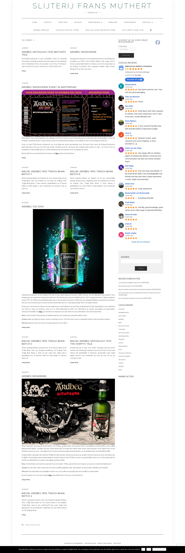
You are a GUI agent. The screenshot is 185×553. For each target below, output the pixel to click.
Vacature (122, 360)
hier (57, 153)
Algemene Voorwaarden (73, 543)
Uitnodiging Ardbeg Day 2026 (129, 283)
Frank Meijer (130, 202)
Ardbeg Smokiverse (83, 52)
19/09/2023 (25, 337)
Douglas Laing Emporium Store (100, 30)
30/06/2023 (25, 372)
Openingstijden (90, 543)
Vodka (120, 363)
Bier (119, 322)
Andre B (128, 224)
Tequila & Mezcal (124, 353)
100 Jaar (78, 22)
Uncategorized (124, 356)
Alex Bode (129, 106)
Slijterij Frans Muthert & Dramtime (138, 66)
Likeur (120, 343)
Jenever (121, 339)
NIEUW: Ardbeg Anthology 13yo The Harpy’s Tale (90, 342)
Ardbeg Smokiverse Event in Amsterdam (49, 87)
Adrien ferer (129, 184)
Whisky (76, 73)
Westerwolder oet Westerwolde (137, 193)
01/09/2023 (73, 337)
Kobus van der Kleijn (133, 148)
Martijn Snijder (131, 233)
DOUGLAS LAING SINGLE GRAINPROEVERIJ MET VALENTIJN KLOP (139, 293)
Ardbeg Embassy (41, 30)
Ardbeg (24, 71)
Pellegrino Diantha (125, 286)
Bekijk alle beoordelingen (141, 242)
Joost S (128, 133)
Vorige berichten (32, 525)
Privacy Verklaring (105, 543)
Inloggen (117, 543)
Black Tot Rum (123, 326)
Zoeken (141, 268)
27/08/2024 (73, 167)
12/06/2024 (25, 202)
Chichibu (121, 329)
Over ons (63, 22)
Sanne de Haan (131, 214)
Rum (120, 349)
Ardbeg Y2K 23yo (33, 206)
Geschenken (130, 22)
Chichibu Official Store (67, 30)
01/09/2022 (25, 489)
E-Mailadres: (127, 48)
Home (34, 22)
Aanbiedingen (123, 312)
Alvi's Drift (122, 316)
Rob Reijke (129, 166)
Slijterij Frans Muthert (92, 6)
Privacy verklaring (159, 549)
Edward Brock (130, 85)
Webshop (113, 22)
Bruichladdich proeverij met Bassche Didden (135, 289)
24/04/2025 (25, 167)
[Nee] (182, 549)
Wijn (120, 370)
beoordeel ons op (134, 79)
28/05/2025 (73, 48)
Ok (143, 549)
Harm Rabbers (130, 121)
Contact (48, 22)
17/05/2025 (25, 83)
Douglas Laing (123, 333)
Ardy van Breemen (132, 97)
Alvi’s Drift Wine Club (132, 30)
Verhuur (147, 22)
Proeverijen (95, 22)
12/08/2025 (25, 48)
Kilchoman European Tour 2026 (130, 298)
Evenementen (123, 336)
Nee (148, 549)
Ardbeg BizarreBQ (34, 376)
